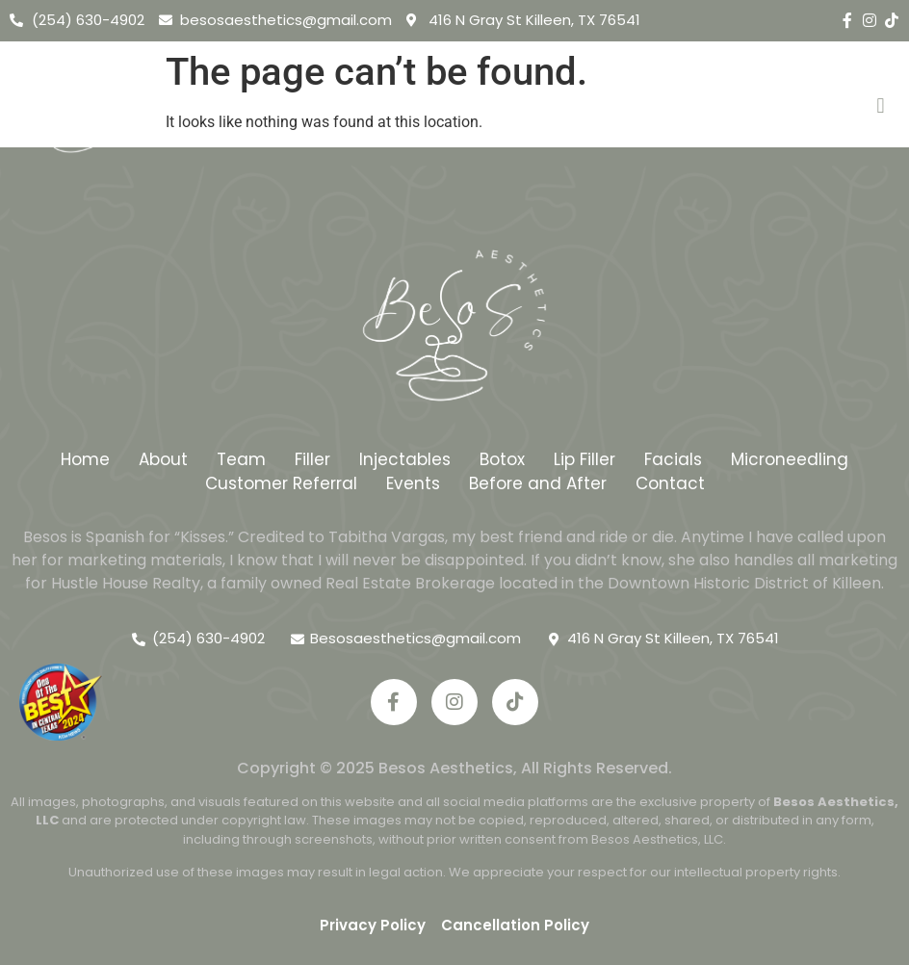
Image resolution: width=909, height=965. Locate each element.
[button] (880, 106)
